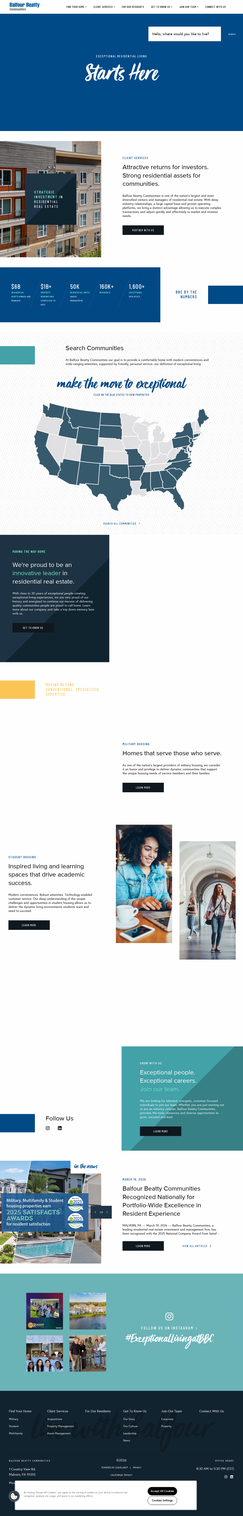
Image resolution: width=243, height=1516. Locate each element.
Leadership (129, 1433)
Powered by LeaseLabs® (114, 1467)
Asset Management (59, 1433)
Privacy (137, 1467)
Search (232, 34)
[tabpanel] (121, 1212)
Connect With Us (215, 6)
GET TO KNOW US (33, 627)
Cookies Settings (162, 1500)
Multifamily (16, 1433)
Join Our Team (188, 6)
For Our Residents (133, 6)
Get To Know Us (161, 6)
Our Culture (130, 1426)
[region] (106, 1495)
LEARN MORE (143, 787)
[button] (14, 1496)
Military (13, 1419)
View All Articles (197, 1246)
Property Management (60, 1426)
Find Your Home (76, 6)
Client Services (104, 6)
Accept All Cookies (162, 1491)
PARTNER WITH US (143, 230)
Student (14, 1426)
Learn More (143, 1246)
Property (166, 1426)
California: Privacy (121, 1475)
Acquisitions (54, 1419)
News (126, 1440)
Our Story (129, 1419)
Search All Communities (121, 523)
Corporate (167, 1419)
